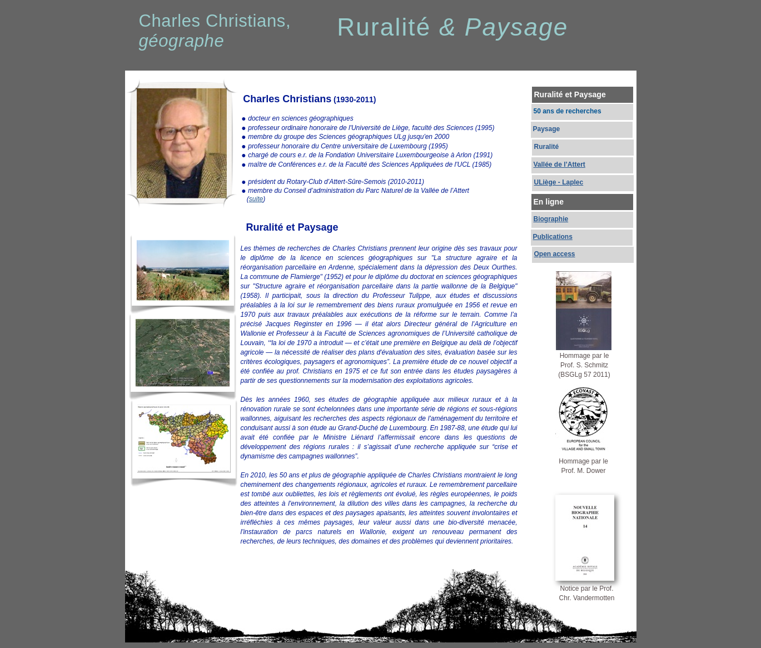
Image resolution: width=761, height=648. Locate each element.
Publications (553, 237)
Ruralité (546, 147)
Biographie (551, 219)
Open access (554, 254)
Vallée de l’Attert (559, 164)
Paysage (546, 129)
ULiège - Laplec (559, 182)
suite (256, 199)
